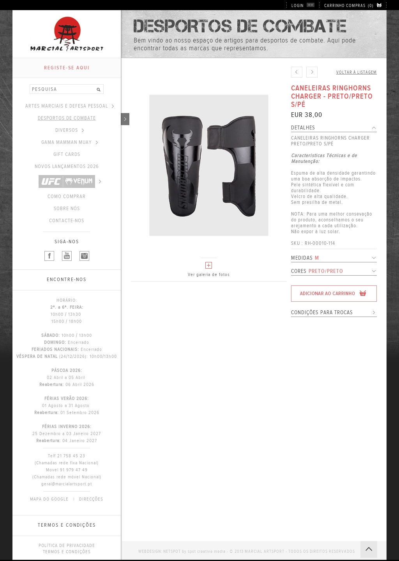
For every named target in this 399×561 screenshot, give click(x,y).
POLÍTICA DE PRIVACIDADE (67, 545)
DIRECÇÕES (91, 499)
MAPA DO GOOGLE (49, 499)
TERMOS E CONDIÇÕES (67, 551)
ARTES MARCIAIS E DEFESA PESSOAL (69, 106)
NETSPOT (172, 551)
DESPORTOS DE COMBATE (79, 118)
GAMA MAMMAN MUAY (69, 142)
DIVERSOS (69, 130)
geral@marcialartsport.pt (66, 484)
